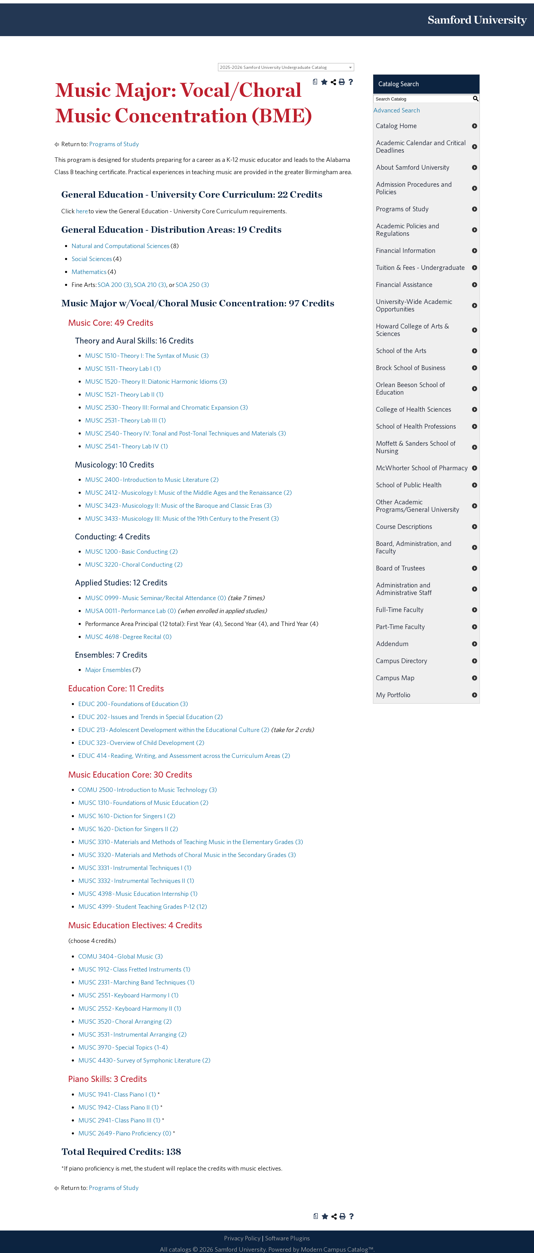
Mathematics (89, 271)
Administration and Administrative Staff (404, 588)
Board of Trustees (400, 568)
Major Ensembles (108, 669)
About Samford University (413, 167)
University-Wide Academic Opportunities (414, 305)
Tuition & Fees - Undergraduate (420, 267)
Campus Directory (401, 660)
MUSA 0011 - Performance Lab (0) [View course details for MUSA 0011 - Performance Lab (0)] (130, 610)
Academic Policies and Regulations (407, 229)
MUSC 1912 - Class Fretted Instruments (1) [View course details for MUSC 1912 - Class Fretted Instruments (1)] (134, 969)
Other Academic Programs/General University (417, 505)
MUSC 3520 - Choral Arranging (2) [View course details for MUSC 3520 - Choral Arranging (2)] (125, 1021)
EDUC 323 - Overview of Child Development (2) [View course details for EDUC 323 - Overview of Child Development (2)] (141, 742)
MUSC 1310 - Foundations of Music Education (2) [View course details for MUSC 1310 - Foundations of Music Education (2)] (143, 802)
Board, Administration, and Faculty (414, 547)
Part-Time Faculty (400, 626)
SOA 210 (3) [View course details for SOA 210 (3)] (150, 284)
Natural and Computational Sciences (121, 245)
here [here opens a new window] (82, 211)
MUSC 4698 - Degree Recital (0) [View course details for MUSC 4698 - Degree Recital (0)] (128, 636)
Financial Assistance (404, 284)
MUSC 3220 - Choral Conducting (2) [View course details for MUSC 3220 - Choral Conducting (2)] (134, 564)
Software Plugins (287, 1238)
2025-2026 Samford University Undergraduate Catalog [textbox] (273, 67)
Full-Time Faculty (400, 609)
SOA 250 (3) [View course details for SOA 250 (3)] (192, 284)
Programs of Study (114, 144)
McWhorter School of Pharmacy (422, 468)
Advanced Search (396, 110)
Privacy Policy (242, 1238)
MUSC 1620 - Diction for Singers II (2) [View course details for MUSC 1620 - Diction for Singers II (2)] (128, 828)
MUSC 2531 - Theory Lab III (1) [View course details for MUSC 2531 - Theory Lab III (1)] (125, 420)
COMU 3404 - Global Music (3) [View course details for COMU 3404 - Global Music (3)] (120, 956)
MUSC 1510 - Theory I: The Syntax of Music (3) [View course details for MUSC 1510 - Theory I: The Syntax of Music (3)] (147, 355)
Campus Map (395, 678)
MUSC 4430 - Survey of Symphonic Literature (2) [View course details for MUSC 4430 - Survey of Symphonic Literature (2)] (144, 1060)
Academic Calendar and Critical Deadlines (421, 146)
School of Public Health (409, 485)
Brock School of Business (410, 367)
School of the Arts (401, 350)
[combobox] (286, 67)
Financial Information (406, 250)
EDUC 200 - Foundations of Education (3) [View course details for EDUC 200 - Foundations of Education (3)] (133, 703)
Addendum (392, 643)
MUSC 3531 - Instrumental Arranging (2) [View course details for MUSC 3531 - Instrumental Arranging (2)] (132, 1034)
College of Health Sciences (413, 409)
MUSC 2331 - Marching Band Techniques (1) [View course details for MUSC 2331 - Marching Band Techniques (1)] (136, 982)
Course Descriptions (404, 526)
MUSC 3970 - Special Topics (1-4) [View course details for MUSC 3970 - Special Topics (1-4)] (123, 1047)
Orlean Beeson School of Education (410, 388)
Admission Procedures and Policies (414, 188)
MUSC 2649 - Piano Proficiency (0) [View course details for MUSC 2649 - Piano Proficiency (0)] (124, 1133)
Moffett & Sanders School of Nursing (416, 447)
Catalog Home (396, 125)
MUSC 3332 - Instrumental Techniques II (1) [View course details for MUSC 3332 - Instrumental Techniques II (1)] (136, 880)
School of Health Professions (416, 426)
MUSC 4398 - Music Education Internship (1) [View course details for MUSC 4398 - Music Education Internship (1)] (138, 893)
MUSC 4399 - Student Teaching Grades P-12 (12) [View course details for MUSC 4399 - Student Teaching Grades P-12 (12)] (142, 906)
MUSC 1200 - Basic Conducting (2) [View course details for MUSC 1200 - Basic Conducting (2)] (131, 551)
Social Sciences (92, 258)
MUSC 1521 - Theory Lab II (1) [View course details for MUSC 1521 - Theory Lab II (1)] (124, 394)
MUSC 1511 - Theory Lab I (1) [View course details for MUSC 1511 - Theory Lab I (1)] (123, 368)
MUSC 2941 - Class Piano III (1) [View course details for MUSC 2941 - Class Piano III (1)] (119, 1120)
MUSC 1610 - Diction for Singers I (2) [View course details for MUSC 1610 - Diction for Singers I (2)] (126, 816)
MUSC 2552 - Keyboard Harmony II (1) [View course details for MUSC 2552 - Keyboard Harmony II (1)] (129, 1008)
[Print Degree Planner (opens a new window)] (315, 81)
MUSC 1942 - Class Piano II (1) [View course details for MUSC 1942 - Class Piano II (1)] (118, 1107)
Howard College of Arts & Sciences (412, 329)
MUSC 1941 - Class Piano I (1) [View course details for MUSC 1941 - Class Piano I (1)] (117, 1094)
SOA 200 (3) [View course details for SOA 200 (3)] (114, 284)
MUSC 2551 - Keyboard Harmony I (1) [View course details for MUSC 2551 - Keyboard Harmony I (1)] (128, 995)
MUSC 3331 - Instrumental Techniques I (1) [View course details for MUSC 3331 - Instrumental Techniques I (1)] (134, 867)
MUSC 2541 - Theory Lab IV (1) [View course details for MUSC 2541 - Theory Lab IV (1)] (126, 446)
